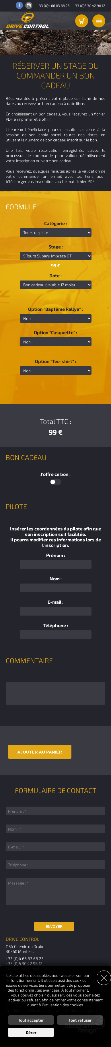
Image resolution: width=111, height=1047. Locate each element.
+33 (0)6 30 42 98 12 (89, 5)
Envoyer (54, 927)
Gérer (31, 1032)
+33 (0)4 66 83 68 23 (53, 5)
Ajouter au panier (39, 751)
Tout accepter (31, 1020)
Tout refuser (80, 1020)
